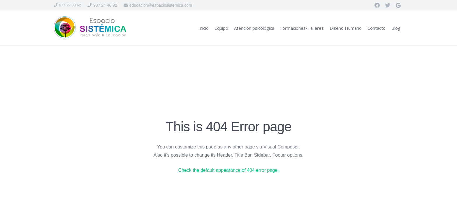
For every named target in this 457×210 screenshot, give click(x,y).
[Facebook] (377, 5)
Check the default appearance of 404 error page (227, 170)
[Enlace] (90, 28)
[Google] (398, 5)
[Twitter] (387, 5)
